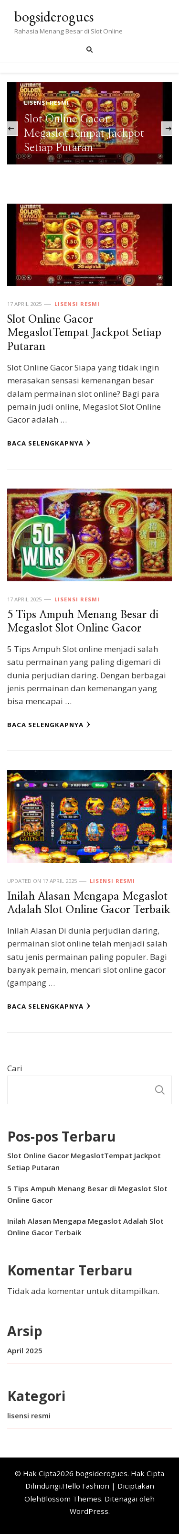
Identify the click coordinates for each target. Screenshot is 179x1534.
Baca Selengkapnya (49, 443)
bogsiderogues (54, 16)
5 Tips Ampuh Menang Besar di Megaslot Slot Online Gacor (87, 1194)
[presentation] (11, 128)
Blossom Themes (71, 1498)
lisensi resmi (46, 102)
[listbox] (89, 128)
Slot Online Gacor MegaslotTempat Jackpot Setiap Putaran (84, 133)
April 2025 (24, 1350)
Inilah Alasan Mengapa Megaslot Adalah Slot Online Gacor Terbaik (85, 1226)
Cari (14, 1068)
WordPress (89, 1511)
